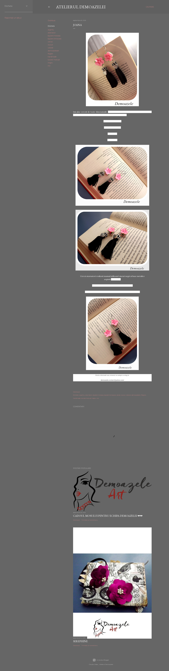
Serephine (80, 641)
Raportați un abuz (13, 18)
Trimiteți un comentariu (90, 520)
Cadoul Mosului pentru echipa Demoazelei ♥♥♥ (108, 516)
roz (49, 66)
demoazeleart (53, 51)
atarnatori (51, 33)
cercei (50, 42)
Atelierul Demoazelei (81, 7)
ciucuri (50, 45)
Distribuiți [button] (51, 20)
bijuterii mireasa (54, 36)
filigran (50, 54)
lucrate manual (54, 60)
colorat (50, 48)
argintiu (51, 30)
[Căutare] (150, 7)
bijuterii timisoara (54, 39)
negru (50, 63)
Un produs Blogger (101, 660)
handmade (52, 57)
